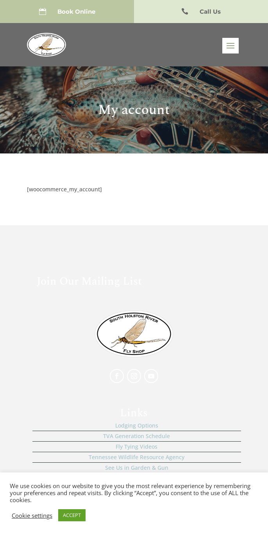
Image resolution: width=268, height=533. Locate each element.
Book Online (76, 11)
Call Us (210, 11)
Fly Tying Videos (136, 446)
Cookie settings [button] (32, 515)
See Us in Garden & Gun (136, 467)
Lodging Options (136, 425)
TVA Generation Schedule (136, 436)
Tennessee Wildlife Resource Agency (136, 457)
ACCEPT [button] (72, 515)
